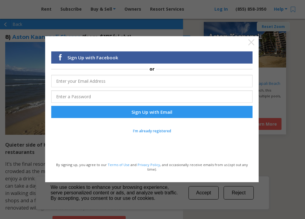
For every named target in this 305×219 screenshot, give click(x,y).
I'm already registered (152, 131)
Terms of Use (119, 164)
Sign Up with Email (151, 112)
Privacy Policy (149, 164)
